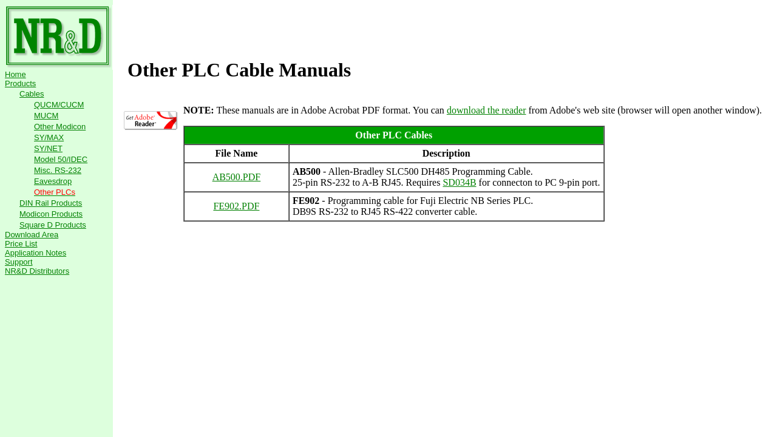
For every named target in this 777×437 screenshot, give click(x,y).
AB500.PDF (236, 177)
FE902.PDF (236, 206)
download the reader (486, 110)
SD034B (459, 182)
